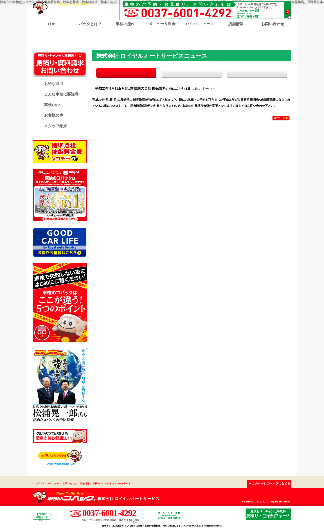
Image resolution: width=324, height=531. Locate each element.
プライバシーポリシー (48, 484)
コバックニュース (199, 24)
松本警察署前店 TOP (108, 40)
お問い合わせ (272, 24)
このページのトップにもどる (268, 484)
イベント (264, 73)
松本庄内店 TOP (219, 40)
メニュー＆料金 (162, 24)
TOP (51, 24)
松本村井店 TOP (148, 40)
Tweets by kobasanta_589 (59, 464)
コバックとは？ (88, 24)
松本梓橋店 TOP (183, 40)
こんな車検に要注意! (62, 95)
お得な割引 (53, 84)
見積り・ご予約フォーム (268, 514)
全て (119, 73)
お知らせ (191, 73)
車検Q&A (52, 105)
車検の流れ (125, 24)
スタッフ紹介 (55, 126)
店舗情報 (85, 484)
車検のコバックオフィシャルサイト (112, 484)
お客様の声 (53, 116)
